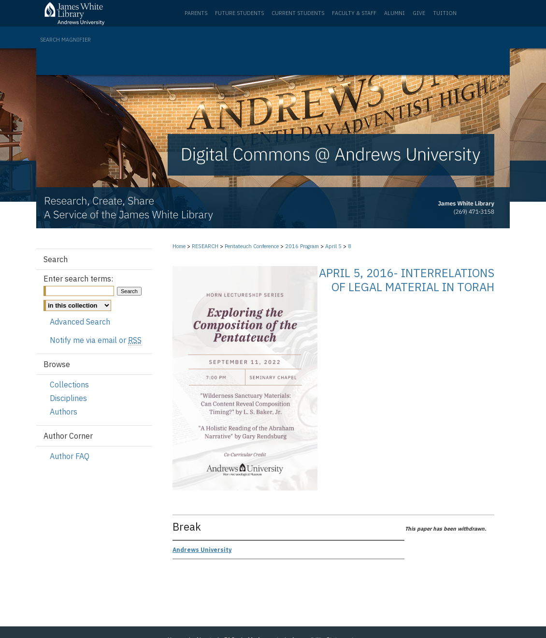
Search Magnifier (65, 39)
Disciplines (68, 398)
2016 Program (302, 246)
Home (179, 246)
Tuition (445, 13)
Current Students (298, 13)
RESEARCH (206, 246)
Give (419, 13)
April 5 (334, 246)
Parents (196, 13)
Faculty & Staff (354, 13)
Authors (63, 411)
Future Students (239, 13)
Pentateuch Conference (252, 246)
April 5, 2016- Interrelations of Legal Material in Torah (406, 280)
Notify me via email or (96, 340)
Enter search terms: (78, 278)
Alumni (394, 13)
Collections (69, 384)
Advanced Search (80, 321)
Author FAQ (69, 456)
